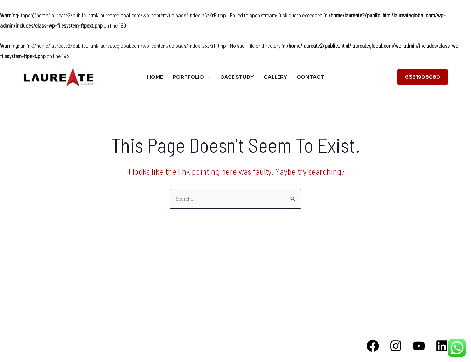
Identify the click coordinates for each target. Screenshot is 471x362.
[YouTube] (419, 346)
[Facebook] (373, 346)
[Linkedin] (442, 346)
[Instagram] (396, 346)
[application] (207, 77)
